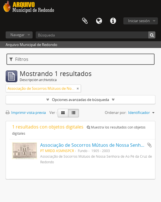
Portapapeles (85, 21)
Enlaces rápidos (113, 21)
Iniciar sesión (139, 20)
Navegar (17, 34)
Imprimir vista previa (26, 112)
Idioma (99, 21)
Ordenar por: (115, 112)
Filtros (18, 59)
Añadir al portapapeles (149, 145)
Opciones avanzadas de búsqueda (80, 99)
